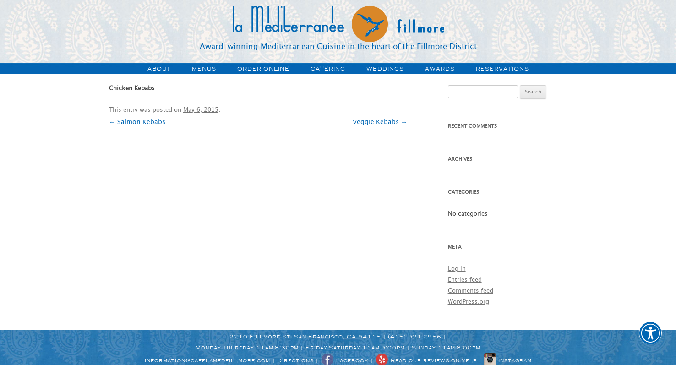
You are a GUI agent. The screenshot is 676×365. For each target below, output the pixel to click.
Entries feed (465, 280)
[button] (650, 339)
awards (440, 68)
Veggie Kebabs (380, 122)
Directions (295, 360)
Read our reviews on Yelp (426, 360)
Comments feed (470, 291)
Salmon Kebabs (137, 122)
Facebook (344, 360)
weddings (385, 68)
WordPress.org (468, 302)
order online (263, 68)
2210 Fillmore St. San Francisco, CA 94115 (305, 336)
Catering (328, 68)
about (159, 68)
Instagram (508, 360)
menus (204, 68)
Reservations (502, 68)
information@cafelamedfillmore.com (207, 360)
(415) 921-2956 (415, 336)
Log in (457, 269)
